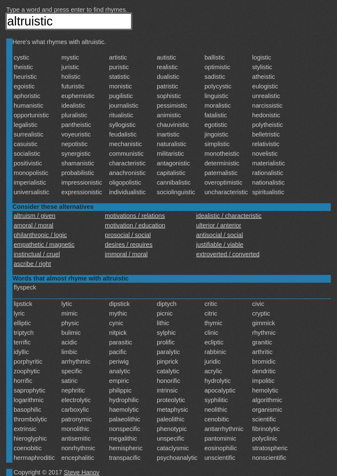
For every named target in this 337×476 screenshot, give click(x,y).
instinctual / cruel (37, 254)
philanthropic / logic (40, 234)
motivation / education (135, 225)
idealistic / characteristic (229, 215)
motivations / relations (135, 215)
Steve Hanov (82, 472)
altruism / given (35, 215)
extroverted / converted (228, 254)
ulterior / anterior (218, 225)
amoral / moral (33, 225)
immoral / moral (126, 254)
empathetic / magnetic (44, 244)
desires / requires (129, 244)
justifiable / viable (219, 244)
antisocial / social (219, 234)
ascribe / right (32, 263)
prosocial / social (128, 234)
